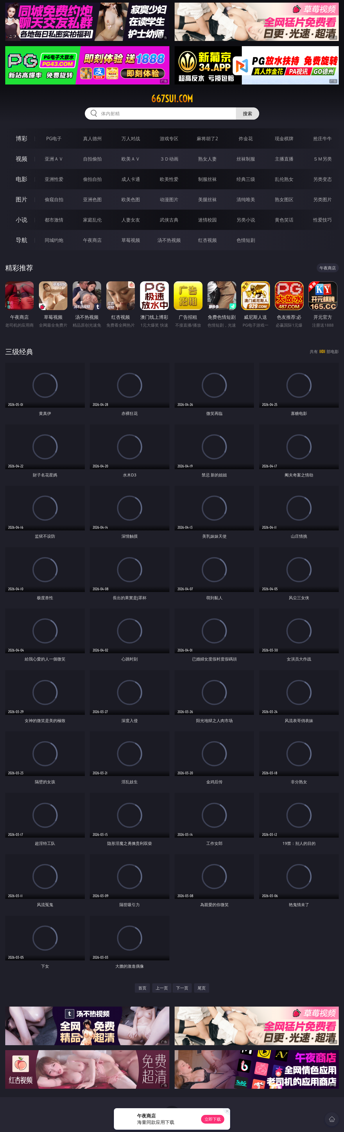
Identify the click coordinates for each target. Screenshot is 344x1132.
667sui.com (172, 99)
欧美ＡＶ (130, 159)
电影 (21, 179)
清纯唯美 (245, 199)
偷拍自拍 (92, 179)
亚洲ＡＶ (54, 159)
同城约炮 (54, 240)
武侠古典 (169, 220)
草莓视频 (130, 240)
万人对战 (130, 138)
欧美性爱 (169, 179)
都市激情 (54, 220)
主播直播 (284, 159)
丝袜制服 (245, 159)
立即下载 (213, 1119)
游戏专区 (169, 138)
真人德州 (92, 138)
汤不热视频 (169, 240)
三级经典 (19, 351)
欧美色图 (130, 199)
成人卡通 (130, 179)
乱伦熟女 (284, 179)
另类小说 (245, 220)
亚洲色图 (92, 199)
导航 (21, 240)
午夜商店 (92, 240)
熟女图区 (284, 199)
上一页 (162, 988)
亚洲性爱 (54, 179)
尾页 (202, 988)
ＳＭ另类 (322, 159)
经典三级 (245, 179)
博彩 (21, 138)
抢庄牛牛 (322, 138)
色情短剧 (245, 240)
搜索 (247, 113)
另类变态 (322, 179)
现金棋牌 (284, 138)
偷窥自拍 (54, 199)
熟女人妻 (207, 159)
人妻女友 (130, 220)
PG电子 (54, 138)
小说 (21, 220)
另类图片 (322, 199)
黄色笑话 (284, 220)
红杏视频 (207, 240)
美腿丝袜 (207, 199)
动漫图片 (169, 199)
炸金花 (246, 138)
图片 (21, 199)
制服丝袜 (207, 179)
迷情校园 (207, 220)
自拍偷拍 (92, 159)
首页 (142, 988)
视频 (21, 159)
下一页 (182, 988)
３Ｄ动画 (169, 159)
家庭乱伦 (92, 220)
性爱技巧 (322, 220)
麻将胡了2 (207, 138)
